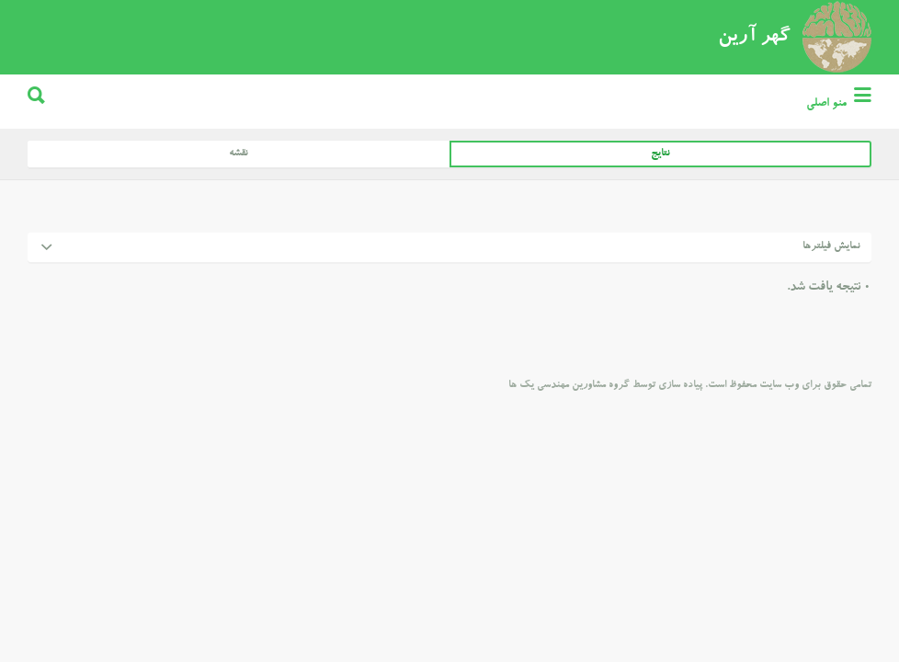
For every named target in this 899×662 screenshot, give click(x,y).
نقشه (238, 223)
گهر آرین (754, 107)
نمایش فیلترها (831, 316)
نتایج (660, 223)
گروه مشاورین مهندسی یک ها (569, 455)
